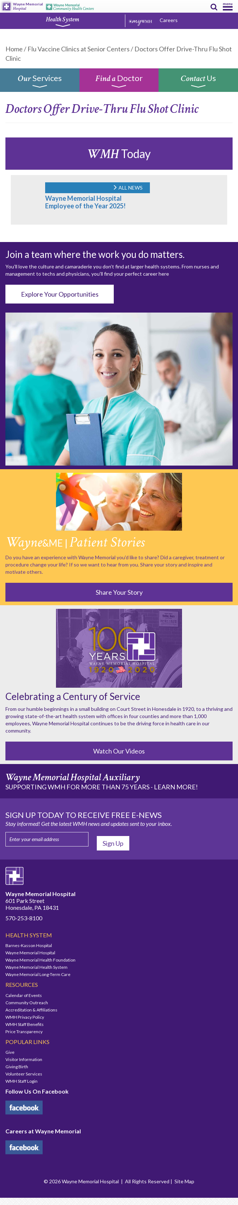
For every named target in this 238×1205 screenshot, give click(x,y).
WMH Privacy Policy (24, 1017)
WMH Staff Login (21, 1081)
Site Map (184, 1181)
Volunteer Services (23, 1074)
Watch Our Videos (119, 751)
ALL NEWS (127, 187)
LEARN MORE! (176, 787)
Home (14, 49)
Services (39, 83)
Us (198, 83)
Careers (169, 20)
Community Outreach (26, 1002)
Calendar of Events (23, 995)
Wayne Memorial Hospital (30, 952)
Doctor (119, 83)
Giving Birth (16, 1066)
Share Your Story (119, 592)
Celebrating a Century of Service (72, 696)
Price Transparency (24, 1031)
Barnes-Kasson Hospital (28, 945)
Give (9, 1052)
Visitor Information (23, 1059)
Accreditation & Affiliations (31, 1010)
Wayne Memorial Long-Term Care (37, 974)
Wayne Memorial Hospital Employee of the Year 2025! (85, 202)
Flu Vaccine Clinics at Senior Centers (78, 49)
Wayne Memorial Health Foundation (40, 960)
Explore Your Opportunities (60, 294)
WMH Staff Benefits (24, 1024)
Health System (62, 21)
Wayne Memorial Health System (36, 967)
